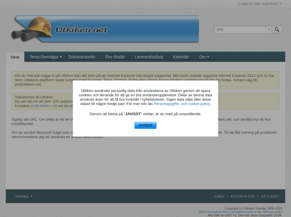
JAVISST (145, 125)
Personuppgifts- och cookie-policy (182, 104)
